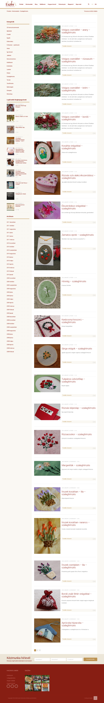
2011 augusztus (11, 229)
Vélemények (62, 4)
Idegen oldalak (11, 680)
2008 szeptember (12, 327)
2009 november (11, 278)
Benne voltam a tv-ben (21, 116)
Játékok (9, 55)
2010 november (11, 243)
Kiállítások (42, 4)
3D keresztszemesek (13, 27)
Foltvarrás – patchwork (13, 45)
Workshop (9, 94)
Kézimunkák (29, 4)
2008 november (11, 320)
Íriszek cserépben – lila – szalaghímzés (74, 566)
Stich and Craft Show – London (21, 183)
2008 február (10, 351)
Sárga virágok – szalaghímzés (77, 348)
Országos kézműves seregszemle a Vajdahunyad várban (21, 162)
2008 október (10, 323)
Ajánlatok (9, 31)
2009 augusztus (11, 288)
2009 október (10, 281)
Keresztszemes (11, 59)
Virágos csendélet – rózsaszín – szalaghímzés (78, 60)
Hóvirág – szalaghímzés (74, 281)
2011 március (10, 239)
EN (95, 4)
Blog (36, 4)
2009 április (10, 302)
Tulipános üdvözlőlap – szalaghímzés (73, 380)
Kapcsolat (78, 4)
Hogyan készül (52, 4)
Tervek (8, 80)
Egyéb (8, 38)
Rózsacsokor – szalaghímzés (77, 434)
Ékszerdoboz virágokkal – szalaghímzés (75, 207)
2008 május (10, 341)
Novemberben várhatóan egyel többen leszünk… (20, 151)
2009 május (10, 299)
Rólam (8, 73)
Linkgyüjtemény (11, 678)
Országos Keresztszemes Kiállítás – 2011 (20, 140)
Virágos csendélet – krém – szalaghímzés (76, 89)
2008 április (10, 344)
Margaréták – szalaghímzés (76, 465)
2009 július (10, 292)
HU (92, 4)
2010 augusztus (11, 253)
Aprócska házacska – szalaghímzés (73, 624)
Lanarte (9, 69)
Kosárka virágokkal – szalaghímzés (72, 147)
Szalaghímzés (11, 76)
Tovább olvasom (67, 46)
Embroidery (10, 41)
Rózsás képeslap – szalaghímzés (79, 408)
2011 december (11, 222)
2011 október (10, 225)
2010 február (10, 271)
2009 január (10, 313)
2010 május (10, 260)
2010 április (10, 264)
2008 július (10, 334)
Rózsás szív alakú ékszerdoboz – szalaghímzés (79, 176)
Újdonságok (10, 87)
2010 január (10, 274)
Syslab (90, 698)
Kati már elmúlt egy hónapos (20, 106)
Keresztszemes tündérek (20, 205)
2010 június (10, 257)
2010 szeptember (12, 250)
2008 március (10, 348)
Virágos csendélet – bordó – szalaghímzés (76, 118)
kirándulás (9, 66)
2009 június (10, 295)
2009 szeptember (12, 285)
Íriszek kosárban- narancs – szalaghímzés (76, 523)
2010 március (10, 267)
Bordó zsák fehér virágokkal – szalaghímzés (77, 595)
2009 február (10, 309)
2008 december (11, 316)
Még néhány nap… (20, 127)
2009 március (10, 306)
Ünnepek (9, 90)
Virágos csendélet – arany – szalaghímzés (76, 31)
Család (9, 34)
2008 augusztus (11, 330)
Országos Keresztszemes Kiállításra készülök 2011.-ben (20, 173)
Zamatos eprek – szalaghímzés (78, 234)
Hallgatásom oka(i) (20, 194)
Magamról (70, 4)
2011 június (10, 236)
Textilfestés (10, 83)
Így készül (10, 52)
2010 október (10, 246)
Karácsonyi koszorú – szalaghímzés (73, 321)
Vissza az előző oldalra (90, 11)
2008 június (10, 337)
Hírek (8, 48)
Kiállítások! (10, 675)
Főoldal (21, 4)
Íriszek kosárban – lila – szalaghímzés (74, 493)
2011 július (10, 232)
